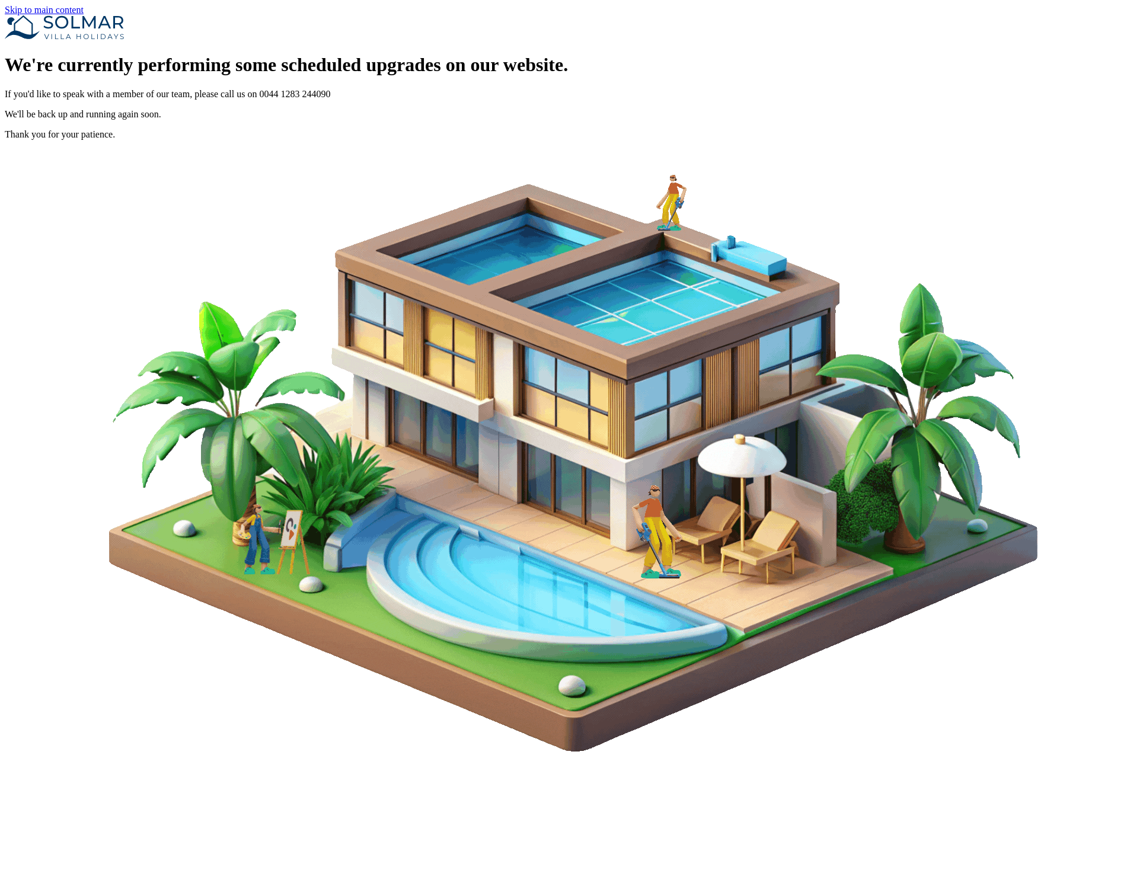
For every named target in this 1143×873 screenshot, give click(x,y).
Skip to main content (44, 10)
